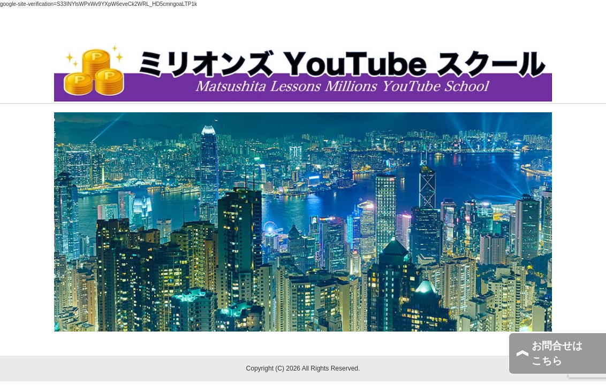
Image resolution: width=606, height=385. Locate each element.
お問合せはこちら (557, 353)
